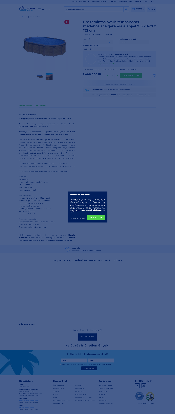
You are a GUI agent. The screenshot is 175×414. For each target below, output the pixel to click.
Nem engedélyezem (78, 218)
